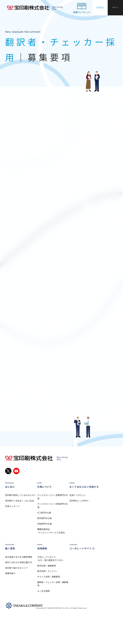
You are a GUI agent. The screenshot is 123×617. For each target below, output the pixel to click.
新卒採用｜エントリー (47, 571)
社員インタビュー (77, 495)
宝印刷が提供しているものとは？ (20, 495)
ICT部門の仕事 (44, 512)
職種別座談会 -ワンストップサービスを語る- (51, 531)
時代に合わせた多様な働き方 (18, 562)
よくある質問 (43, 590)
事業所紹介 (10, 573)
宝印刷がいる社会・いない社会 (19, 500)
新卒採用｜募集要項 (46, 565)
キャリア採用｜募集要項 (48, 576)
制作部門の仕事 (44, 518)
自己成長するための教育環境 (18, 556)
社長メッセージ (12, 506)
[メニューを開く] (115, 7)
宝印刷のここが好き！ (79, 500)
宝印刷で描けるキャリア (16, 567)
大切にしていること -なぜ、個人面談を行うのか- (50, 558)
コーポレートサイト (85, 547)
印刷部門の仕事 (44, 523)
